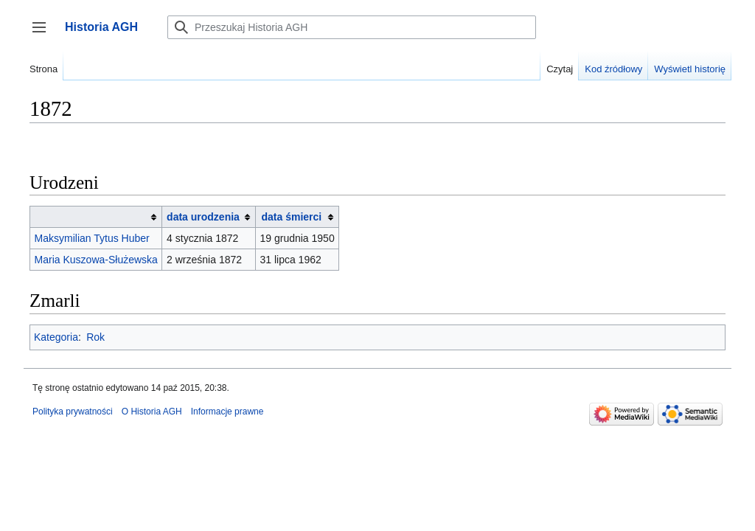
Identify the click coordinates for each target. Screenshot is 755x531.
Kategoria (56, 337)
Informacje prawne (227, 411)
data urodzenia (203, 217)
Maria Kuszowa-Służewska (96, 260)
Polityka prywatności (72, 411)
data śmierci (292, 217)
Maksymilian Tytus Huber (92, 238)
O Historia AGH (152, 411)
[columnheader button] (96, 217)
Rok (95, 337)
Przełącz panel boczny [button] (44, 34)
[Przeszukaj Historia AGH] (351, 27)
